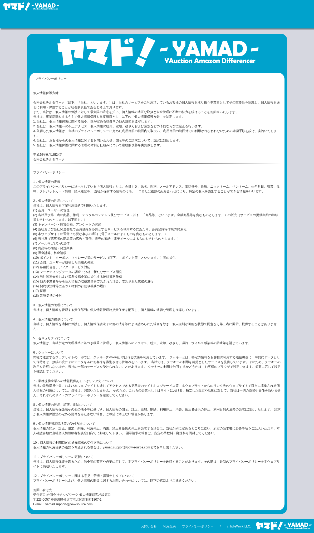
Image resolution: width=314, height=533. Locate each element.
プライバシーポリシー (198, 526)
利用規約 (169, 526)
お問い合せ (149, 526)
